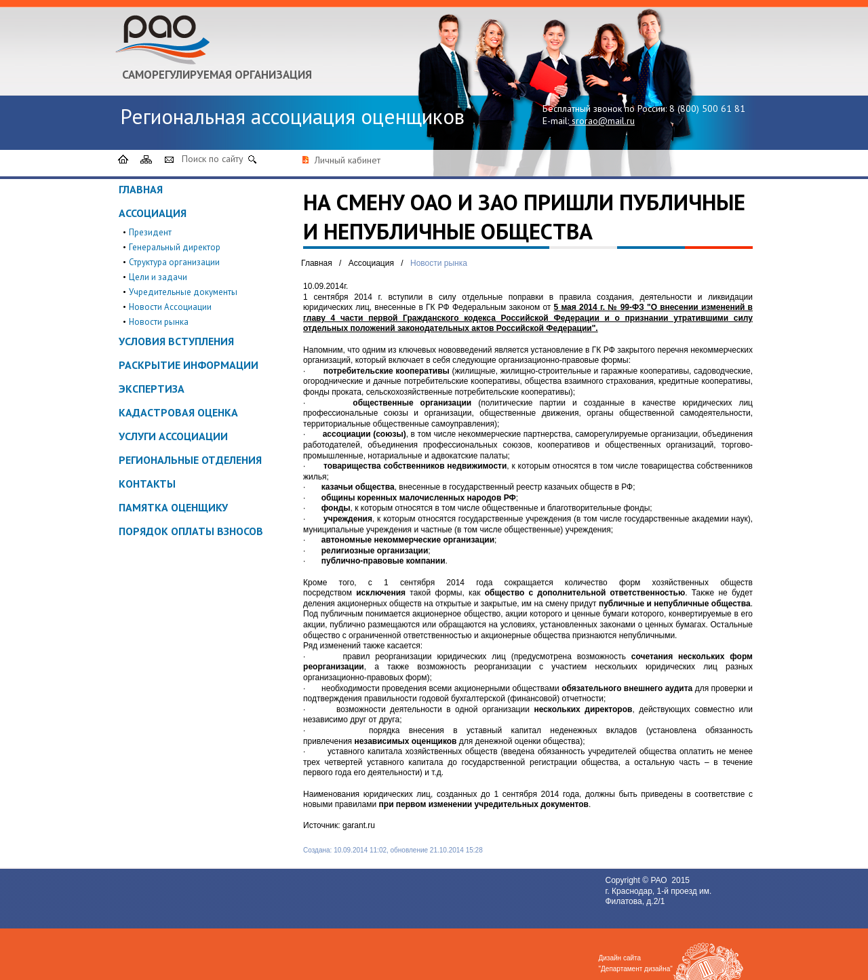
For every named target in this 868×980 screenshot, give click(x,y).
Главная (141, 189)
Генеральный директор (174, 247)
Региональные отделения (190, 460)
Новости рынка (159, 322)
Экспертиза (151, 388)
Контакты (147, 483)
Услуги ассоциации (173, 436)
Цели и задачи (158, 277)
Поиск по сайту (212, 159)
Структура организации (174, 262)
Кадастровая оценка (178, 412)
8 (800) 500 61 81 (707, 108)
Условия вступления (176, 341)
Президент (150, 232)
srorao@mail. (599, 121)
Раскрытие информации (188, 365)
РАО (659, 880)
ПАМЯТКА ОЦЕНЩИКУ (173, 507)
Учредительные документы (183, 292)
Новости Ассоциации (170, 307)
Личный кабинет (347, 160)
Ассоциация (152, 213)
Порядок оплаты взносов (191, 531)
